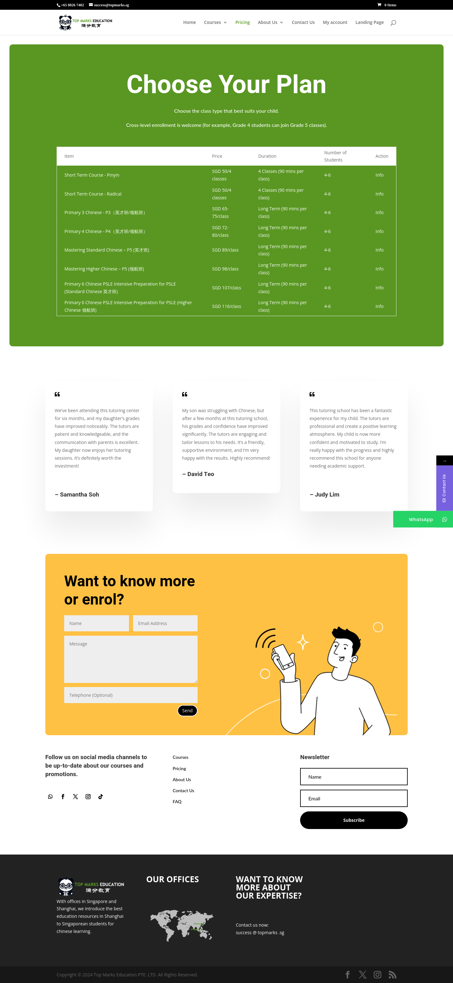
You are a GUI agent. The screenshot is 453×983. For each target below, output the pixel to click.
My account (335, 22)
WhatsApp (422, 519)
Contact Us (303, 22)
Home (189, 22)
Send (187, 710)
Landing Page (369, 22)
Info (380, 175)
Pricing (242, 22)
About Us (267, 22)
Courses (212, 22)
